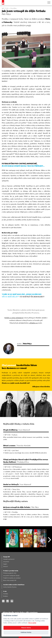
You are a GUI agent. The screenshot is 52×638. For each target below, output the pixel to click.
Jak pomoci (6, 561)
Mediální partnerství (8, 559)
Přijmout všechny (26, 627)
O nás (5, 591)
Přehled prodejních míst (9, 573)
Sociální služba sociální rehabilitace (13, 584)
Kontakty (5, 593)
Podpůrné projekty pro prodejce (12, 578)
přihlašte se (33, 323)
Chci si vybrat (32, 623)
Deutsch (5, 566)
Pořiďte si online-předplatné (14, 318)
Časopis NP (6, 556)
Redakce (5, 596)
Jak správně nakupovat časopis (11, 575)
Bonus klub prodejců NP (9, 580)
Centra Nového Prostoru (10, 587)
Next (49, 546)
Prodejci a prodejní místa (10, 570)
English (5, 564)
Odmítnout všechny (26, 632)
